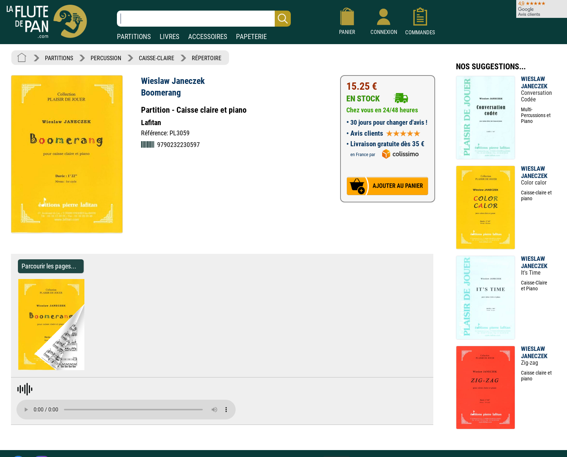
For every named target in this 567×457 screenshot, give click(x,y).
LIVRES (169, 36)
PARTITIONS (134, 36)
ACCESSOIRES (207, 36)
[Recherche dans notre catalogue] (204, 19)
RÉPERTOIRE (206, 58)
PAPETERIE (251, 36)
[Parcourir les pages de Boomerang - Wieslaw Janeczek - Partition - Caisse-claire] (88, 368)
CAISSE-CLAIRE (156, 58)
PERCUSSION (106, 58)
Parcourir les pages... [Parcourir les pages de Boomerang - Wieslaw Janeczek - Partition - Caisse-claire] (49, 266)
